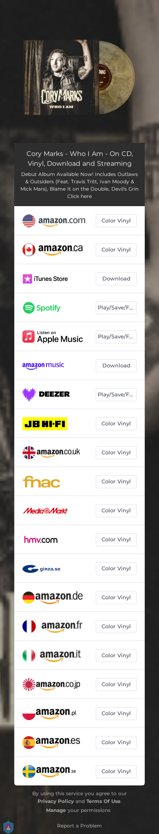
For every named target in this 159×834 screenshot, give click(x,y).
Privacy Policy (56, 801)
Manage (56, 810)
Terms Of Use (103, 801)
